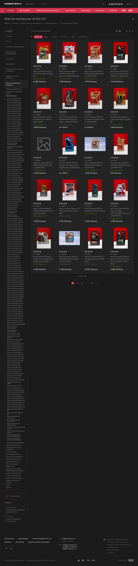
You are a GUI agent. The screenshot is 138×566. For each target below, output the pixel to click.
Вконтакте (6, 548)
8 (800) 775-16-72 (116, 4)
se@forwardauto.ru (69, 549)
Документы (110, 552)
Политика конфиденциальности (117, 539)
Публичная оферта (113, 550)
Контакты (20, 542)
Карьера (7, 542)
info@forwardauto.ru (69, 545)
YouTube (11, 548)
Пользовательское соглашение (117, 542)
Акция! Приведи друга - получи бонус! (14, 520)
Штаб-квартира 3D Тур (42, 538)
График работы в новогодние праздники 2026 (15, 511)
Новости (7, 503)
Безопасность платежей (38, 542)
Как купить (9, 538)
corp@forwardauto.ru (70, 547)
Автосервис (23, 538)
